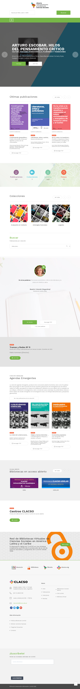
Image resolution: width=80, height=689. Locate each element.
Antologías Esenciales (40, 225)
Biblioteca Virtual (61, 596)
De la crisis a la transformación (61, 137)
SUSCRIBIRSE (17, 678)
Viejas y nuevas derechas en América (40, 435)
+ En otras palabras (40, 326)
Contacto (13, 630)
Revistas (45, 598)
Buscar (63, 13)
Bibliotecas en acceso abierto (63, 589)
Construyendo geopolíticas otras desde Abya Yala (19, 137)
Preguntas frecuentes (17, 627)
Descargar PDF (48, 322)
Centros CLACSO (22, 511)
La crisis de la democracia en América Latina (19, 435)
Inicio (44, 588)
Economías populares (59, 435)
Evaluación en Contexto (19, 225)
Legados (61, 225)
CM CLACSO (60, 593)
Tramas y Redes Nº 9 (20, 347)
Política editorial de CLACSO (18, 620)
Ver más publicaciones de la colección (24, 398)
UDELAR (56, 490)
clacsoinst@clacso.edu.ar (20, 603)
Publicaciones (46, 592)
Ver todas (57, 197)
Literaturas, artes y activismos (40, 137)
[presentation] (24, 671)
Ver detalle (30, 322)
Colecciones (46, 595)
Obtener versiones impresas (18, 624)
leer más (35, 63)
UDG (24, 490)
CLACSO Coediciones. (15, 131)
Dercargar (18, 63)
